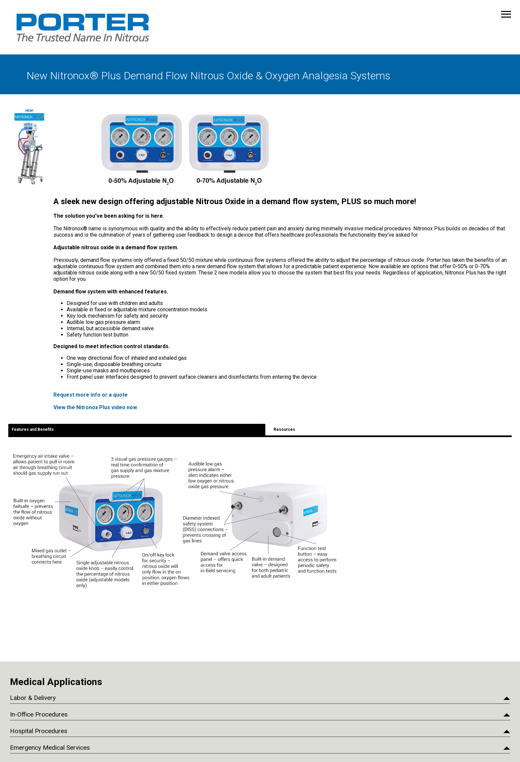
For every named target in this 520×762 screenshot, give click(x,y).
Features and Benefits (33, 429)
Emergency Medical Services (50, 747)
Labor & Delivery (33, 698)
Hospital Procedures (38, 731)
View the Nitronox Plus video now (95, 407)
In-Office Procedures (39, 714)
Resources (284, 429)
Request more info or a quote (90, 395)
